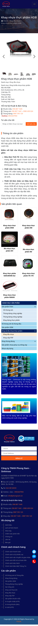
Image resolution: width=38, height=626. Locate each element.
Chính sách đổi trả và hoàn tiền (16, 560)
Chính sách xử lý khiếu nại (14, 554)
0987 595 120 (18, 113)
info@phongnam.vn (15, 496)
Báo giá (7, 542)
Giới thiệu (8, 525)
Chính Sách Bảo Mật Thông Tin (15, 566)
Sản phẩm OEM (7, 327)
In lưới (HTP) (9, 607)
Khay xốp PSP (8, 338)
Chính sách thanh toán (13, 552)
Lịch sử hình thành (11, 528)
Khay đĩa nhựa (15, 21)
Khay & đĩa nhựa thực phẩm (12, 331)
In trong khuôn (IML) (12, 604)
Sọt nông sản (9, 587)
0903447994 (12, 116)
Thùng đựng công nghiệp (14, 584)
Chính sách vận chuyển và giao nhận (17, 557)
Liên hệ (7, 539)
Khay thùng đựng (8, 341)
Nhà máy (8, 531)
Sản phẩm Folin (7, 307)
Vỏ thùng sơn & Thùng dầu (14, 575)
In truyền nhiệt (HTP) (12, 601)
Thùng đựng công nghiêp (12, 313)
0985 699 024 (28, 111)
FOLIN (4, 21)
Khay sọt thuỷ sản (11, 590)
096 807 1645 (17, 109)
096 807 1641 (17, 111)
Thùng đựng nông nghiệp (12, 317)
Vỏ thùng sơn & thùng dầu (11, 324)
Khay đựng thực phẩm (11, 320)
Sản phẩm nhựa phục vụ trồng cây (14, 345)
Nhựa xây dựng (7, 348)
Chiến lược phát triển (12, 534)
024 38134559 (11, 488)
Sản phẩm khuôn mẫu (12, 598)
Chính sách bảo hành (12, 563)
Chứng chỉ (8, 537)
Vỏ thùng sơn (8, 310)
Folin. (19, 621)
